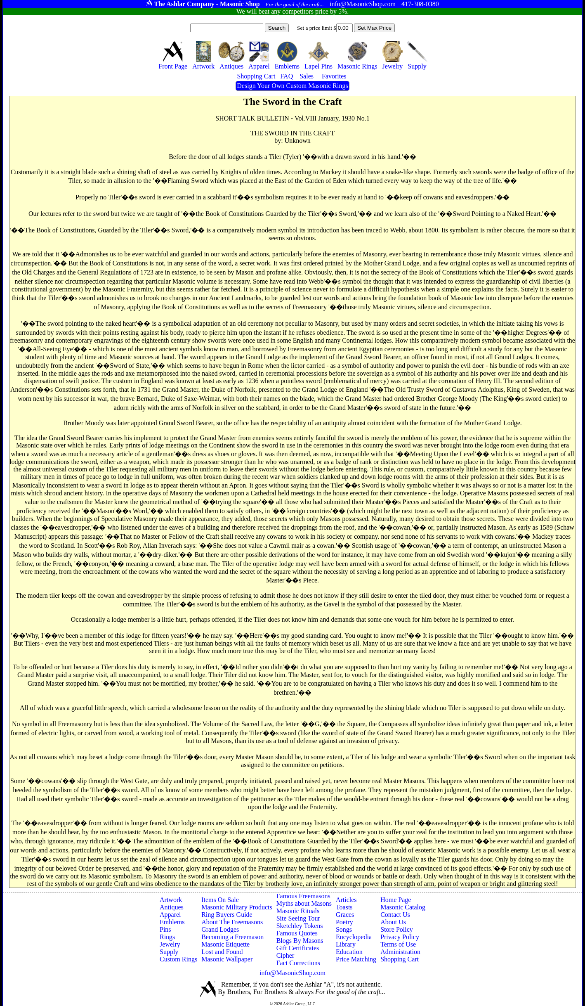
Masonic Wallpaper (226, 959)
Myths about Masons (304, 903)
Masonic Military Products (236, 907)
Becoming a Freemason (232, 936)
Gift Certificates (297, 948)
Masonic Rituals (297, 910)
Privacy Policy (399, 936)
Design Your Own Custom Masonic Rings (292, 85)
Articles (346, 899)
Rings (167, 936)
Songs (344, 929)
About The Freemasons (232, 922)
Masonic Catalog (402, 907)
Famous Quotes (297, 933)
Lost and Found (222, 951)
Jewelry (170, 944)
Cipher (285, 955)
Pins (165, 929)
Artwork (171, 899)
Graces (345, 914)
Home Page (395, 899)
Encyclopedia (354, 936)
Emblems (172, 922)
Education (349, 951)
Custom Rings (178, 959)
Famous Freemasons (303, 895)
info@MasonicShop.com (292, 972)
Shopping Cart (399, 959)
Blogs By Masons (299, 940)
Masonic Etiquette (225, 944)
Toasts (344, 907)
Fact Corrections (298, 962)
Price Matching (356, 959)
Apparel (170, 914)
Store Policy (396, 929)
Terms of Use (398, 944)
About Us (393, 922)
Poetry (344, 922)
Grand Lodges (220, 929)
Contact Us (395, 914)
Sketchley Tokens (299, 925)
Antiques (172, 907)
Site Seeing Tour (298, 918)
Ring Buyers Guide (226, 914)
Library (346, 944)
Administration (400, 951)
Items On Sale (220, 899)
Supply (169, 951)
